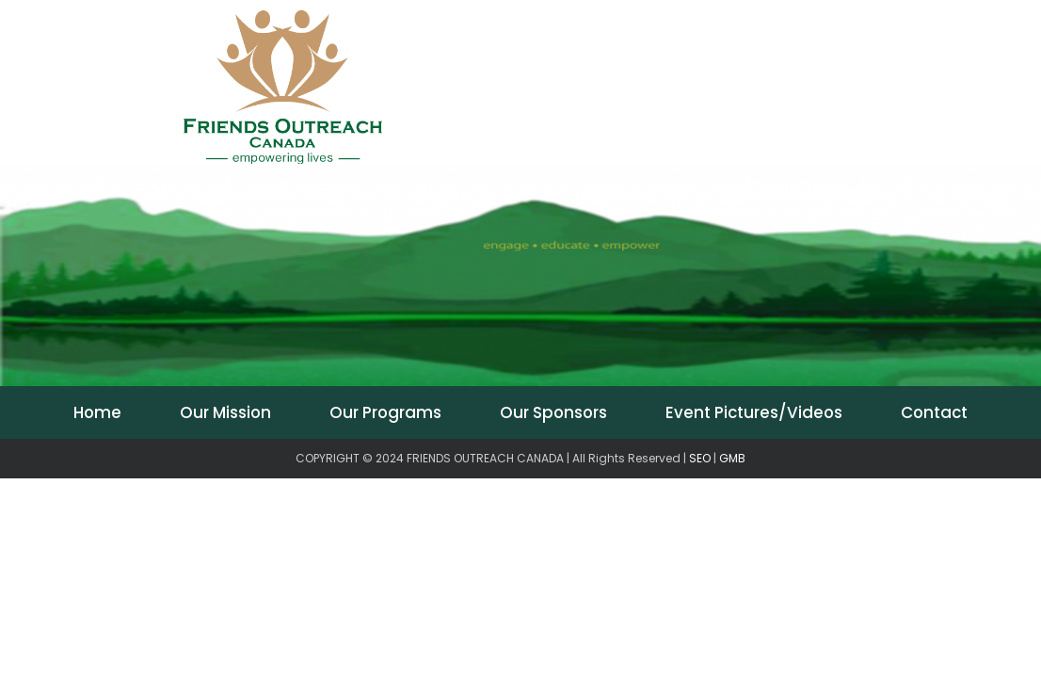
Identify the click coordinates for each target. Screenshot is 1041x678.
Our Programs (385, 412)
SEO (700, 458)
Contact (934, 412)
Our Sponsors (553, 412)
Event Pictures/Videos (753, 412)
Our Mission (225, 412)
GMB (732, 458)
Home (97, 412)
